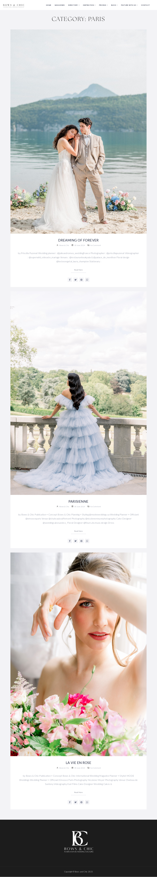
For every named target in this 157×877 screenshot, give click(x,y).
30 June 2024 (78, 245)
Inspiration (88, 5)
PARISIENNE (78, 501)
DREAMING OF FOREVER (78, 240)
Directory (73, 5)
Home (48, 5)
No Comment (94, 245)
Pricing (102, 5)
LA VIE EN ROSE (78, 762)
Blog (113, 5)
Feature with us (128, 5)
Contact (145, 5)
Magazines (60, 5)
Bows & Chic (64, 245)
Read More (78, 270)
